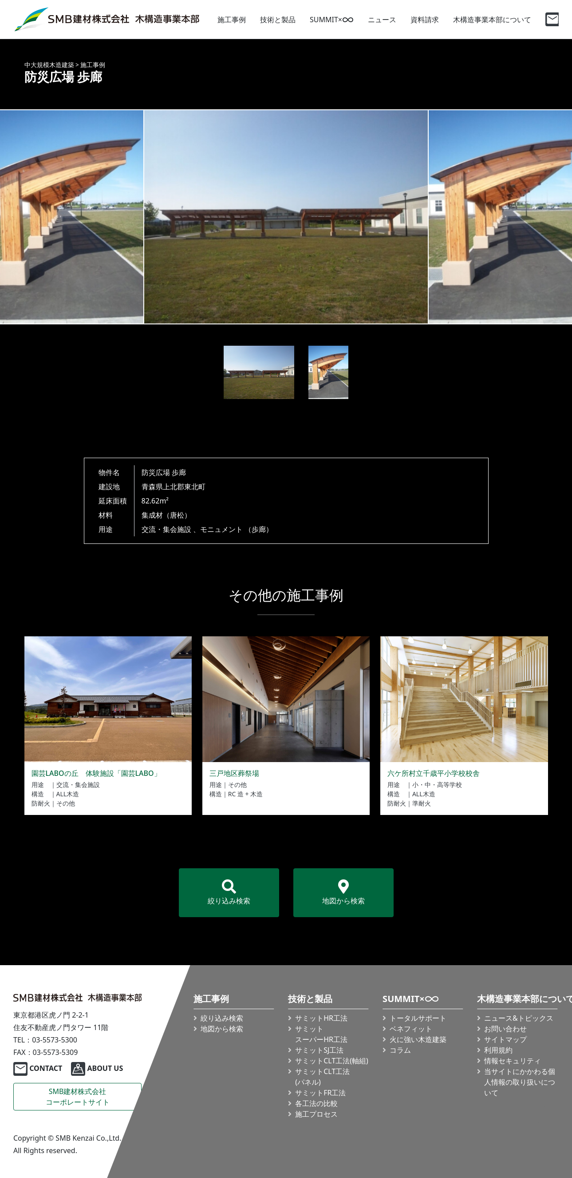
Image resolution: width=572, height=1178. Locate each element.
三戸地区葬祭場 (234, 773)
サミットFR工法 (320, 1093)
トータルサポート (418, 1018)
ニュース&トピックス (518, 1018)
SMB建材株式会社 (78, 1096)
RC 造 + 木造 (245, 794)
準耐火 (421, 803)
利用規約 (498, 1050)
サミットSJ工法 (319, 1050)
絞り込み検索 (229, 892)
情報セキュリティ (512, 1061)
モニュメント (221, 529)
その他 (65, 803)
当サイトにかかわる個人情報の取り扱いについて (519, 1082)
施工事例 (231, 19)
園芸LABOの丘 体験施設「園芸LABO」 (96, 773)
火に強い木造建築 (418, 1039)
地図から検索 (343, 892)
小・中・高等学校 (437, 784)
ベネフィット (411, 1029)
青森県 (152, 486)
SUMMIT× (332, 19)
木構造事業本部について (492, 19)
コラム (400, 1050)
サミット (321, 1034)
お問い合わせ (505, 1029)
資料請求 (424, 19)
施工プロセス (316, 1114)
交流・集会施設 (166, 529)
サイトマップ (505, 1039)
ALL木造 (67, 794)
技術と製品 (278, 19)
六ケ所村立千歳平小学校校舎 (433, 773)
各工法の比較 (316, 1103)
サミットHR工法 (321, 1018)
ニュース (382, 19)
